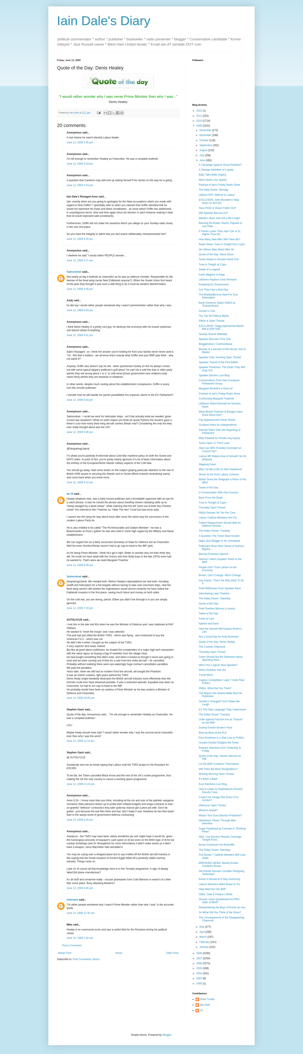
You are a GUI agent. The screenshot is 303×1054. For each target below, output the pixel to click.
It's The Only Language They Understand (222, 709)
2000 (199, 983)
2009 (199, 125)
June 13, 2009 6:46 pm (80, 888)
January (204, 946)
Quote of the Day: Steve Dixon (216, 254)
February (204, 942)
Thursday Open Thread (212, 507)
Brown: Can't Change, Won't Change (220, 575)
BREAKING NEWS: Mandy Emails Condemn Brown (218, 864)
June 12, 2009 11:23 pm (80, 784)
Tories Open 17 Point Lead (214, 443)
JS (201, 1010)
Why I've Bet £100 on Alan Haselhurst (220, 469)
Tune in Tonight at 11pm (212, 264)
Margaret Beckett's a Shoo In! (216, 388)
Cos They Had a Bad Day (213, 289)
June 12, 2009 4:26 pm (80, 289)
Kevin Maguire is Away (212, 274)
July (202, 155)
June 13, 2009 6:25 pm (80, 819)
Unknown (72, 899)
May (202, 926)
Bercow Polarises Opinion (213, 553)
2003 (199, 978)
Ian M (70, 493)
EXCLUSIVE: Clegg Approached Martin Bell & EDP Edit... (221, 327)
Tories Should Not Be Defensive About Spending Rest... (220, 658)
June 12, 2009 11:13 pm (80, 740)
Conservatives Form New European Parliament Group (219, 382)
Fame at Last (206, 618)
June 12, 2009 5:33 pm (80, 399)
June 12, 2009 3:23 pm (80, 185)
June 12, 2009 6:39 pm (80, 565)
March (203, 936)
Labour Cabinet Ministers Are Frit (217, 517)
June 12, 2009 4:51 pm (80, 335)
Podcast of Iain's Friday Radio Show (219, 184)
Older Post (172, 953)
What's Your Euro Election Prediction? (220, 815)
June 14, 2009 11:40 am (80, 913)
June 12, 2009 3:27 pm (80, 260)
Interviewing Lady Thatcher (214, 593)
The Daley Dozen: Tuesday (214, 530)
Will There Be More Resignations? (218, 769)
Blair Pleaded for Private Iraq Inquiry (219, 438)
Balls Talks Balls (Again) (212, 174)
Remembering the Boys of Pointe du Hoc (222, 907)
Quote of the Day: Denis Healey (217, 641)
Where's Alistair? (208, 810)
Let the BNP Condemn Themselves (219, 763)
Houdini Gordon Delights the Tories (219, 742)
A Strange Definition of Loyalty (216, 169)
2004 (199, 973)
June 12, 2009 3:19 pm (80, 163)
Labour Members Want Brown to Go (219, 884)
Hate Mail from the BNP (212, 889)
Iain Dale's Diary (103, 21)
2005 (199, 968)
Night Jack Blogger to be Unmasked (219, 540)
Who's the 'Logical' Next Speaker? (218, 665)
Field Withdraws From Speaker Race (220, 588)
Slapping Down (207, 464)
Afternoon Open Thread (212, 805)
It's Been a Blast (208, 778)
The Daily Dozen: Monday (213, 189)
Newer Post (64, 953)
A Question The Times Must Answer (219, 535)
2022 (199, 110)
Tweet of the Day (208, 487)
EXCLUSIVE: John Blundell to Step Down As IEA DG (219, 201)
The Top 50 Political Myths (214, 315)
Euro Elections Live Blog (213, 784)
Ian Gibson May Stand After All (216, 249)
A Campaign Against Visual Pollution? (220, 164)
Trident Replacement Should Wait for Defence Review (220, 524)
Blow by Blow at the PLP (213, 732)
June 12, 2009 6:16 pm (80, 482)
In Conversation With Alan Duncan (218, 492)
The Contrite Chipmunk (212, 646)
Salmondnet (74, 271)
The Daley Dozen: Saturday (214, 598)
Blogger (166, 1034)
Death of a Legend (209, 269)
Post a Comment (71, 945)
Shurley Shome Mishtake (213, 334)
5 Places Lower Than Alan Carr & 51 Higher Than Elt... (219, 233)
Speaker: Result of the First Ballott (218, 362)
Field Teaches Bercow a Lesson (217, 608)
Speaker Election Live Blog (214, 375)
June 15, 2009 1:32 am (80, 937)
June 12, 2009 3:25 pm (80, 238)
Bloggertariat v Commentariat (215, 344)
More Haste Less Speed (212, 179)
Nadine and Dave (209, 623)
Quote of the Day (208, 603)
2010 (199, 120)
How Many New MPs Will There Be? (219, 239)
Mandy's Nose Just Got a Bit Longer (219, 218)
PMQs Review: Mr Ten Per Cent (217, 512)
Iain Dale (205, 1004)
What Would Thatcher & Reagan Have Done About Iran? (221, 413)
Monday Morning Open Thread (216, 774)
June (202, 160)
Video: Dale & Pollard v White (216, 894)
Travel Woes (206, 674)
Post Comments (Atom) (86, 959)
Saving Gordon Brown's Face (215, 727)
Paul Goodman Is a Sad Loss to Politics (221, 737)
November (205, 135)
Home (118, 953)
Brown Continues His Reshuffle (216, 844)
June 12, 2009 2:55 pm (80, 142)
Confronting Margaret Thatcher (216, 398)
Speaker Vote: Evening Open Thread (220, 357)
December (205, 130)
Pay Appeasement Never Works (217, 419)
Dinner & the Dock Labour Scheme (219, 474)
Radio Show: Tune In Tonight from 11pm (222, 244)
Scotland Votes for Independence (218, 424)
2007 (199, 958)
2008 (199, 953)
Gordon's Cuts (207, 310)
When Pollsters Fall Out (212, 670)
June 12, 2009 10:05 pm (80, 697)
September (206, 145)
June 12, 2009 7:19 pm (80, 608)
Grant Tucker (207, 999)
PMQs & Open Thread (211, 320)
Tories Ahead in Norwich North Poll (219, 259)
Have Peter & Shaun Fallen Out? (217, 208)
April (202, 931)
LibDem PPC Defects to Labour (217, 194)
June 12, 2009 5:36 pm (80, 432)
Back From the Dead (210, 497)
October (204, 140)
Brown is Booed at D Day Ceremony (219, 879)
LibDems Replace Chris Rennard (217, 279)
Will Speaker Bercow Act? (213, 212)
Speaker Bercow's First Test (215, 339)
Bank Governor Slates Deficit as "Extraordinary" (217, 304)
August (203, 150)
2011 (199, 115)
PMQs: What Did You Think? (215, 688)
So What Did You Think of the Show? (220, 912)
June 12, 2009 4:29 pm (80, 310)
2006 (199, 963)
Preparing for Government (214, 284)
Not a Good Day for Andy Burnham (219, 636)
